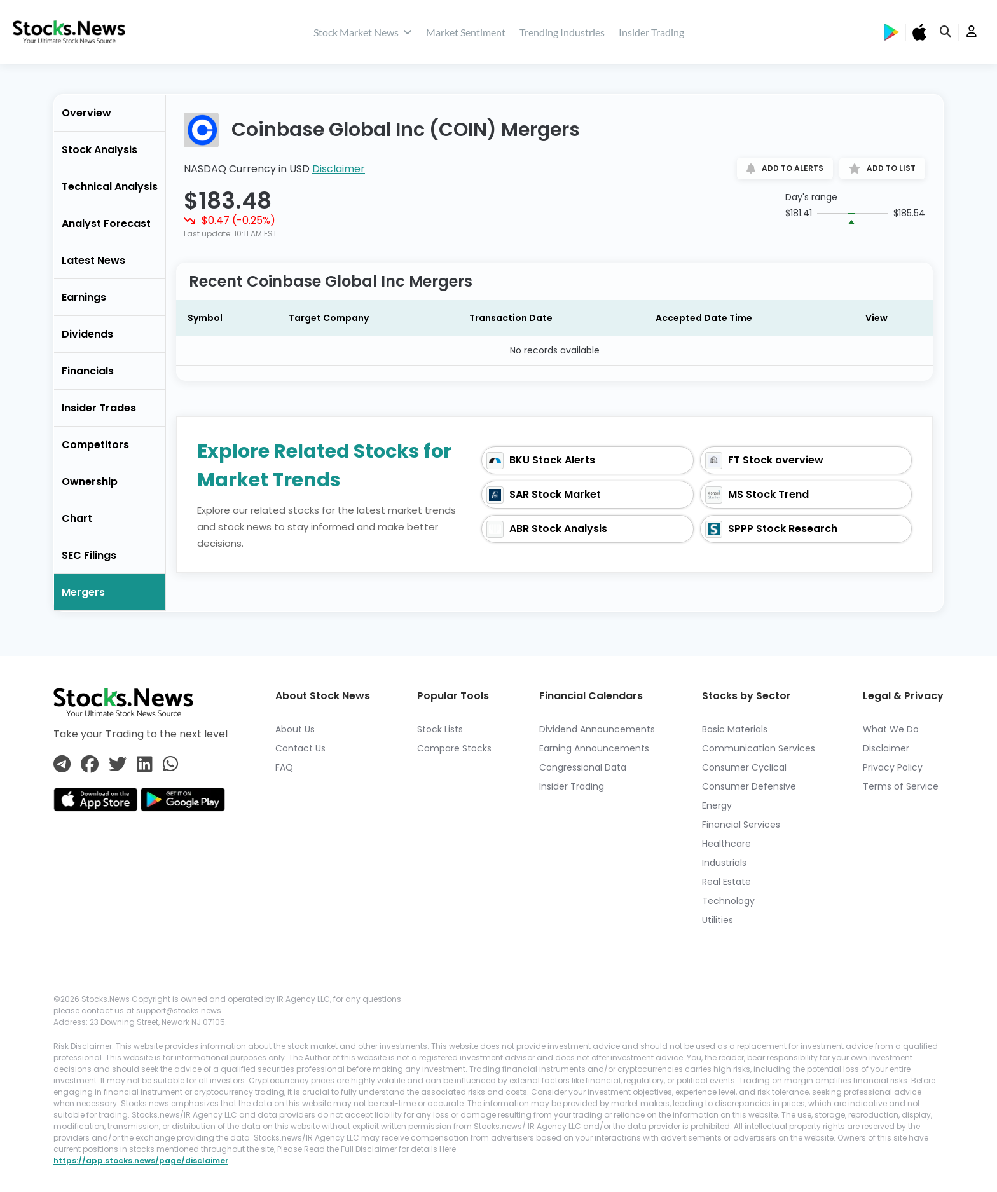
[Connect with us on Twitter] (118, 764)
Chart (77, 518)
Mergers (83, 592)
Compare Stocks (454, 748)
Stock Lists (440, 729)
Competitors (95, 444)
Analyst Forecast (106, 223)
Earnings (84, 297)
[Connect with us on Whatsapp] (171, 764)
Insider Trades (99, 408)
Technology (728, 900)
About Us (295, 729)
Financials (88, 371)
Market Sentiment (465, 32)
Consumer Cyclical (744, 767)
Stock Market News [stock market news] (362, 32)
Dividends (87, 334)
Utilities (717, 920)
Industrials (724, 862)
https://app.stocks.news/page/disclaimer (140, 1160)
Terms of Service (901, 786)
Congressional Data (582, 767)
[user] (971, 32)
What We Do (891, 729)
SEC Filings (89, 555)
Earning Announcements (594, 748)
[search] (946, 32)
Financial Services (741, 824)
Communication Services (758, 748)
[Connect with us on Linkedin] (145, 764)
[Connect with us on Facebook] (90, 764)
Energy (717, 805)
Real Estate (726, 881)
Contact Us (300, 748)
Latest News (93, 260)
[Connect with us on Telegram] (62, 764)
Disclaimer (338, 168)
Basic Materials (734, 729)
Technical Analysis (110, 186)
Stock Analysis (99, 149)
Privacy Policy (893, 767)
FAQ (284, 767)
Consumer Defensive (749, 786)
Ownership (90, 481)
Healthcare (726, 843)
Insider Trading (651, 32)
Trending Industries (562, 32)
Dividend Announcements (597, 729)
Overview (86, 113)
